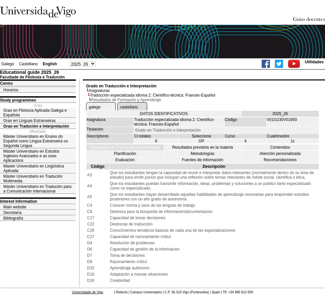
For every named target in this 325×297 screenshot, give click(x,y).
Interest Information (18, 201)
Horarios (10, 90)
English (50, 64)
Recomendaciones (280, 160)
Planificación (125, 153)
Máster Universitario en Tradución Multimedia (32, 178)
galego (95, 107)
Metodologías (202, 153)
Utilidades (314, 62)
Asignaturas (99, 90)
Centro (6, 83)
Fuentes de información (202, 160)
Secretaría (12, 212)
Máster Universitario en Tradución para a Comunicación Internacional (37, 188)
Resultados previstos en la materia (202, 147)
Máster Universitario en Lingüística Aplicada (33, 168)
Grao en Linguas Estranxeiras (29, 120)
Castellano (28, 64)
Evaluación (125, 160)
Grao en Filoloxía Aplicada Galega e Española (35, 112)
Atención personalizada (280, 153)
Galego (7, 64)
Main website (14, 207)
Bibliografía (13, 218)
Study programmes (18, 100)
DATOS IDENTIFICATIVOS (164, 113)
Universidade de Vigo (87, 292)
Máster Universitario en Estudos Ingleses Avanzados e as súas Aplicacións (31, 156)
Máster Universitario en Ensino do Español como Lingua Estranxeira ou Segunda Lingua (35, 141)
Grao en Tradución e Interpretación (36, 126)
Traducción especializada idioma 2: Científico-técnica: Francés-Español (152, 95)
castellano (129, 107)
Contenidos (280, 147)
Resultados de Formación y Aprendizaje (125, 147)
